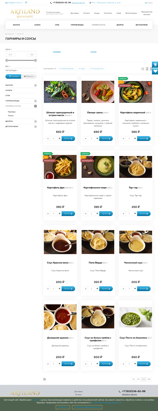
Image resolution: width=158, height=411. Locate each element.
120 (143, 379)
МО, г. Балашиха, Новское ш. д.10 (106, 3)
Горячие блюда (77, 25)
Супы (57, 25)
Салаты (37, 25)
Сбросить (29, 76)
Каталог (71, 393)
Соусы (11, 116)
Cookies (35, 400)
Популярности (97, 69)
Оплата (86, 13)
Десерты (120, 25)
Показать (14, 76)
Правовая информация (106, 393)
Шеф (119, 13)
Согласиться (63, 407)
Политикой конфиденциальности (106, 402)
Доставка (75, 13)
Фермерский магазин (146, 13)
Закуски (16, 25)
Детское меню (142, 25)
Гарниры (12, 112)
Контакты (108, 13)
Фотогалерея (131, 13)
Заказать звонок (78, 3)
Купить (68, 138)
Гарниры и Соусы (98, 25)
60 (138, 379)
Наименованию (66, 69)
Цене (82, 69)
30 (133, 379)
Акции (97, 13)
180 (149, 379)
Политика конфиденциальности (87, 407)
